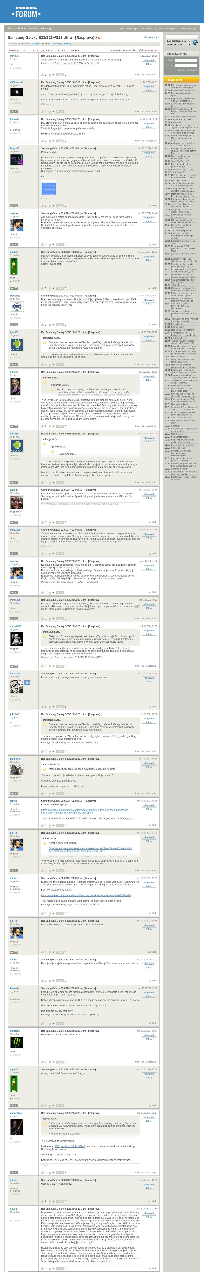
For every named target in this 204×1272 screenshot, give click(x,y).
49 (63, 50)
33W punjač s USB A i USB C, (70, 1146)
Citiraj (149, 64)
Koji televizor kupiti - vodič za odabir (183, 478)
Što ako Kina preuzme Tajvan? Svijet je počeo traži (184, 126)
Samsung (45, 28)
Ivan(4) (14, 490)
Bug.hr (11, 28)
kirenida (15, 119)
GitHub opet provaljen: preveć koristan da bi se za (184, 221)
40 (34, 50)
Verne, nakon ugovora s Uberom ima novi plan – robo (182, 137)
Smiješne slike (178, 448)
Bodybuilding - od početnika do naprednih (184, 429)
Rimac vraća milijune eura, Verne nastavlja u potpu (183, 86)
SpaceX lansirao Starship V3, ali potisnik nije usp (183, 184)
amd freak (16, 759)
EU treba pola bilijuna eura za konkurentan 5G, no (183, 270)
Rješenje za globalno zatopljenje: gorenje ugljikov (184, 366)
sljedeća (75, 50)
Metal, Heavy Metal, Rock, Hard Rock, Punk (183, 360)
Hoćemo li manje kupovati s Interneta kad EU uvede (184, 176)
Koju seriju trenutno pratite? (184, 116)
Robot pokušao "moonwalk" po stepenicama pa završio (184, 352)
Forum (21, 28)
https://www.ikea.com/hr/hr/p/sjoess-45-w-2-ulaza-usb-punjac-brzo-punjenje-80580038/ (86, 895)
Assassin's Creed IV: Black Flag (184, 105)
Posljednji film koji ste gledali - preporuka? (181, 210)
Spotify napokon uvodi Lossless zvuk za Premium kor (183, 111)
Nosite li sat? (177, 434)
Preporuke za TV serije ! (182, 445)
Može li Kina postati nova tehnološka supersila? (183, 413)
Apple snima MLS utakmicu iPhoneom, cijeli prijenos (184, 131)
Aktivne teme (174, 79)
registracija (132, 28)
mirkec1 (15, 56)
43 (47, 50)
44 (52, 50)
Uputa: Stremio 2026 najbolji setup (181, 226)
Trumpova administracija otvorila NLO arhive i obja (183, 342)
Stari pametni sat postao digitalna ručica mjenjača (182, 189)
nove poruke (172, 28)
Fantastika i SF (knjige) (182, 169)
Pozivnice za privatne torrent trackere (181, 216)
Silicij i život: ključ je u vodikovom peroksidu (181, 205)
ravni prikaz (131, 50)
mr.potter (15, 673)
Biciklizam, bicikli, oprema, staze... (183, 242)
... (30, 50)
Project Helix (177, 324)
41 (38, 50)
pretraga (192, 28)
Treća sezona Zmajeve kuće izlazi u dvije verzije (184, 320)
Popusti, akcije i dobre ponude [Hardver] (181, 459)
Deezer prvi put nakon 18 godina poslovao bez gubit (183, 289)
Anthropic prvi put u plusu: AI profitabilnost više (183, 144)
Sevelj (13, 1208)
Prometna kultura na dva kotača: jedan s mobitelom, (184, 200)
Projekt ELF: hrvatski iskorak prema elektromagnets (181, 453)
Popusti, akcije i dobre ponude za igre (181, 165)
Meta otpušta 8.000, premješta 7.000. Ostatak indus (183, 248)
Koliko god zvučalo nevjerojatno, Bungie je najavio (182, 235)
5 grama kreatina (179, 469)
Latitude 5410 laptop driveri (184, 90)
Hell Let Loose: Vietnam (182, 330)
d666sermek (17, 82)
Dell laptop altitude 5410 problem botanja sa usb (182, 299)
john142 (15, 714)
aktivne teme (145, 28)
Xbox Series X (178, 172)
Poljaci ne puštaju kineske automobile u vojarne (183, 294)
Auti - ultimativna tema (181, 417)
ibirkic (14, 801)
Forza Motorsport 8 (180, 437)
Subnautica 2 (177, 327)
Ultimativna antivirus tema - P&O (184, 421)
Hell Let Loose (178, 356)
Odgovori (149, 60)
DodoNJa (15, 295)
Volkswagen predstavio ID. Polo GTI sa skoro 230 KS (183, 464)
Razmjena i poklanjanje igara (182, 94)
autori (183, 28)
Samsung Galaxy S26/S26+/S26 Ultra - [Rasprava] (181, 305)
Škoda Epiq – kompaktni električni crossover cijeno (183, 371)
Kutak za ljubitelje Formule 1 (183, 255)
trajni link (139, 74)
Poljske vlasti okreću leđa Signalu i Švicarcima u (183, 99)
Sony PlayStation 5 (180, 161)
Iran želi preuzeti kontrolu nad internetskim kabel (183, 441)
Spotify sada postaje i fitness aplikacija (181, 157)
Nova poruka (150, 37)
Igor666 (14, 332)
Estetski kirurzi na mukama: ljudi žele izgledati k (184, 473)
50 (68, 50)
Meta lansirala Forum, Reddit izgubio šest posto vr (184, 195)
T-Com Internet (178, 285)
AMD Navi (176, 122)
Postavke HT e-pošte (181, 119)
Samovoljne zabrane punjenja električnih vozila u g (184, 313)
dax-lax (14, 213)
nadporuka (151, 74)
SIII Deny (15, 1031)
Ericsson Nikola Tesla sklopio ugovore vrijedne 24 (184, 260)
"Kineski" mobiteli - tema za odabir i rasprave (184, 381)
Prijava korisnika (176, 53)
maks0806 (16, 626)
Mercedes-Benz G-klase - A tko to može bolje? (184, 389)
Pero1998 (15, 529)
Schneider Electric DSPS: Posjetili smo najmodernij (183, 334)
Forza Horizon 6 (178, 180)
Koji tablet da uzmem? (181, 385)
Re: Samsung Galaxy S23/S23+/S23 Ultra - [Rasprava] (70, 56)
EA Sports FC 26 (179, 338)
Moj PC (14, 112)
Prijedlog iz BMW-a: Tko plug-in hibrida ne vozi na (183, 395)
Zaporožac (16, 1113)
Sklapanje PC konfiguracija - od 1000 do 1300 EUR (184, 408)
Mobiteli (33, 28)
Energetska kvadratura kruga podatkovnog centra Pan (183, 150)
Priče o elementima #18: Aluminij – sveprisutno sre (183, 400)
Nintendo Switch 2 (179, 404)
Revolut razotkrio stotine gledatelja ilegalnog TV (182, 265)
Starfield (175, 426)
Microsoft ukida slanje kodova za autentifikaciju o (183, 275)
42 (43, 50)
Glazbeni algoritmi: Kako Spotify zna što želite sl (182, 281)
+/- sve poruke (114, 50)
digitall (14, 252)
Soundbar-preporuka (181, 230)
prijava (121, 28)
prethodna (13, 50)
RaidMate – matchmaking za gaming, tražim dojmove (184, 376)
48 (59, 50)
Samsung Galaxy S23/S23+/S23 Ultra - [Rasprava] (68, 148)
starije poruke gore (150, 50)
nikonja (14, 372)
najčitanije (159, 28)
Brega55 (15, 148)
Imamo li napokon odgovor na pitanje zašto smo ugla (183, 347)
